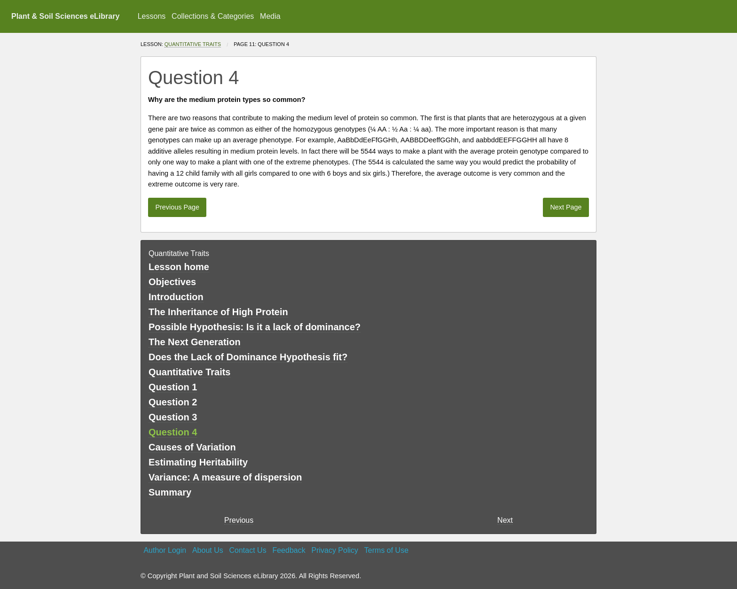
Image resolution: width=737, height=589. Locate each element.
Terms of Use (386, 550)
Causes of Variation (192, 447)
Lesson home (179, 267)
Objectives (172, 282)
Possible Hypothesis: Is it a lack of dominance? (255, 327)
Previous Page (177, 207)
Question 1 (173, 387)
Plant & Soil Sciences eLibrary (65, 16)
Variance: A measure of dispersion (225, 477)
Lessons (152, 16)
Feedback (288, 550)
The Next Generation (195, 342)
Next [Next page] (505, 520)
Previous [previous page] (238, 520)
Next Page (565, 207)
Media (270, 16)
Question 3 (173, 417)
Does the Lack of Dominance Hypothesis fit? (248, 357)
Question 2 (173, 402)
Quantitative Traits (193, 44)
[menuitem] (151, 16)
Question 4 (173, 432)
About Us (207, 550)
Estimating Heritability (198, 462)
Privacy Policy (334, 550)
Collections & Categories (213, 16)
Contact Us (248, 550)
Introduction (176, 297)
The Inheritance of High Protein (218, 312)
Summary (170, 492)
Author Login (164, 550)
